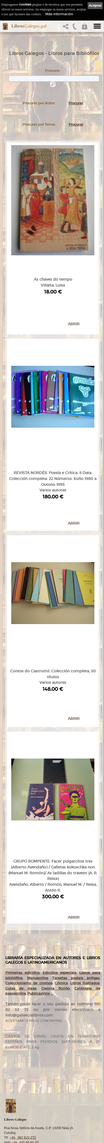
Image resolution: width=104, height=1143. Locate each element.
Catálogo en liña (20, 1077)
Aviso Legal (17, 1128)
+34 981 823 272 (23, 1043)
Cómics (61, 868)
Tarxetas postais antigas (75, 862)
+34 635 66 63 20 (25, 1048)
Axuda (13, 1113)
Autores (14, 1083)
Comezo (15, 1057)
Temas (13, 1088)
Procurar (75, 103)
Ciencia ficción (55, 873)
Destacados (17, 1093)
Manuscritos (37, 862)
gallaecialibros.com (22, 1062)
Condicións (17, 1108)
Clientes (15, 1098)
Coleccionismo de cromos (28, 868)
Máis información (59, 14)
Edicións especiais (59, 857)
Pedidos (15, 1103)
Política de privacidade (24, 1132)
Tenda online (18, 1072)
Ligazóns (15, 1123)
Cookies (15, 1137)
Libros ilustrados (84, 868)
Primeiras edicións (22, 857)
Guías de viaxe (20, 873)
